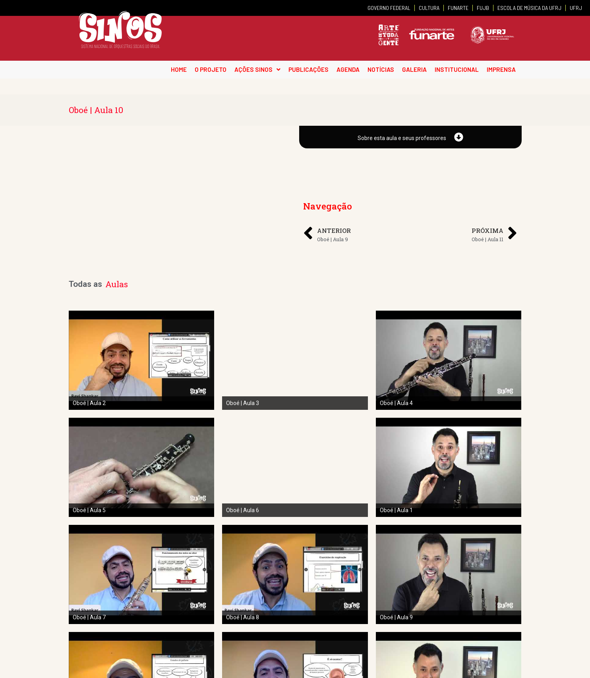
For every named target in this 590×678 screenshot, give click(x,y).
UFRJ (576, 7)
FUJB (483, 7)
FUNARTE (458, 7)
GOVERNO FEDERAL (389, 7)
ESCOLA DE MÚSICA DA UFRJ (529, 7)
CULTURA (429, 7)
